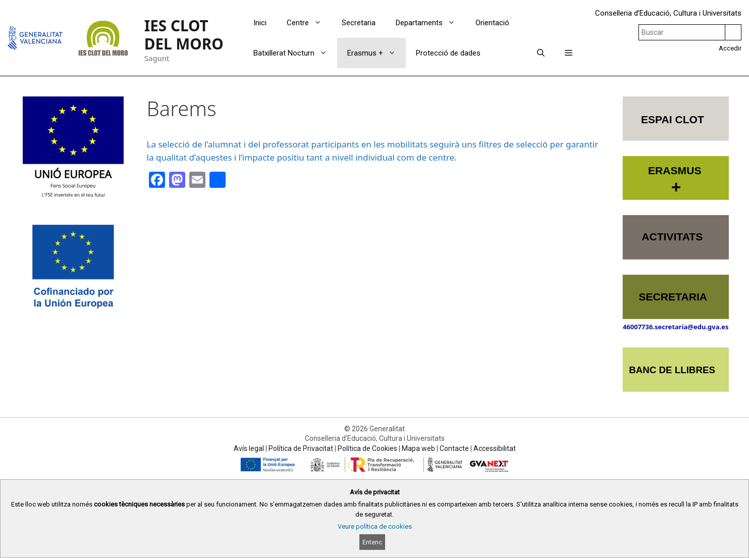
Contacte (454, 448)
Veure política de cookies (375, 526)
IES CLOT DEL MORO (184, 34)
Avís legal (249, 448)
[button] (568, 53)
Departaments (430, 23)
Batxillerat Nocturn (295, 53)
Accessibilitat (494, 448)
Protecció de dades (448, 53)
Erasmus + (376, 53)
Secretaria (359, 22)
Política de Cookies (367, 448)
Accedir (730, 48)
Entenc (372, 542)
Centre (309, 23)
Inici (259, 22)
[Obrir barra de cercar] (541, 53)
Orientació (492, 22)
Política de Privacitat (301, 448)
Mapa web (418, 448)
